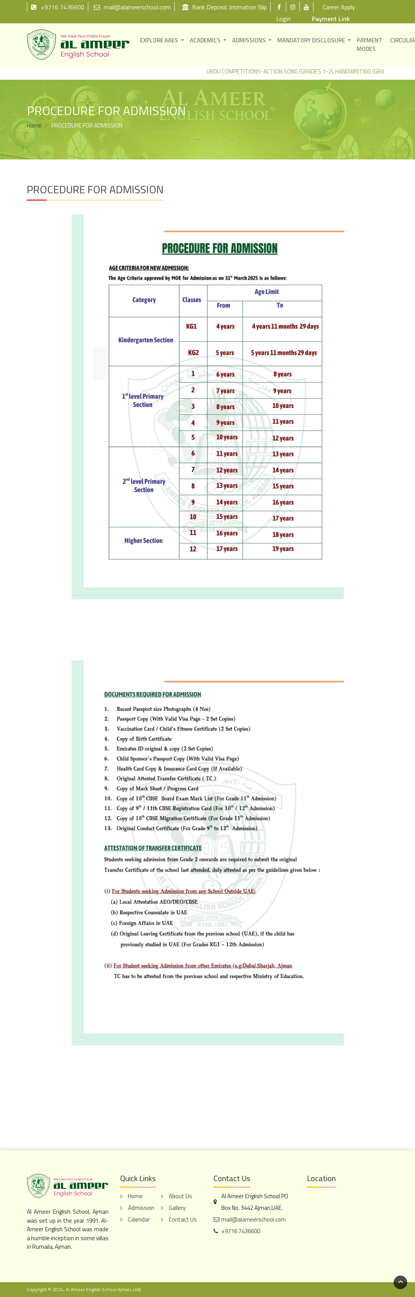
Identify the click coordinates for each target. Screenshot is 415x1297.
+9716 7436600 (57, 7)
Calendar (139, 1219)
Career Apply (339, 7)
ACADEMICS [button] (205, 40)
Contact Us (183, 1219)
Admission (141, 1207)
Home (34, 125)
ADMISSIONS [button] (249, 40)
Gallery (177, 1207)
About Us (180, 1196)
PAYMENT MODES (369, 45)
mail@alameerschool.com (132, 7)
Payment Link (331, 18)
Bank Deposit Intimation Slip (224, 7)
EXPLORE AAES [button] (159, 40)
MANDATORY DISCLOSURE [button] (311, 40)
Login (283, 18)
